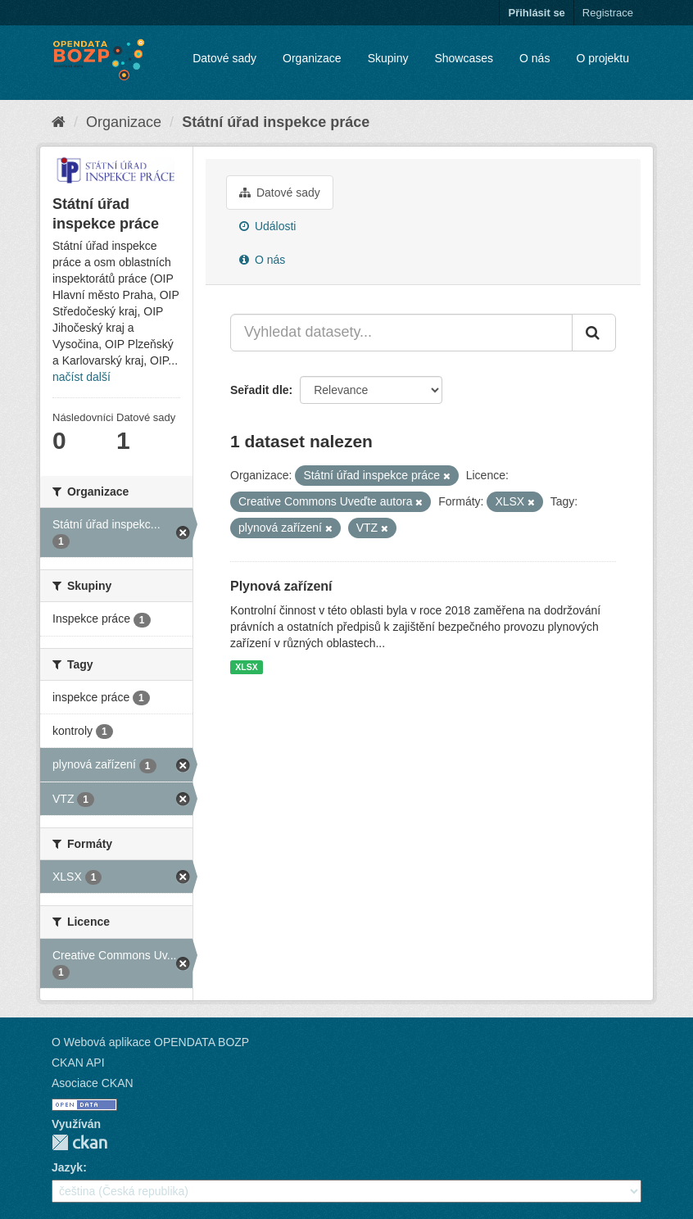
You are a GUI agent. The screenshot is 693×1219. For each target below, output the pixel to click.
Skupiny (388, 58)
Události (267, 226)
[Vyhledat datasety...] (401, 332)
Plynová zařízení (281, 586)
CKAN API (78, 1062)
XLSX (246, 667)
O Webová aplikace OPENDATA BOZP (150, 1042)
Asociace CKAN (93, 1083)
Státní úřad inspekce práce (275, 122)
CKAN (79, 1142)
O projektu (602, 58)
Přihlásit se (536, 13)
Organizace (312, 58)
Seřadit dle (259, 390)
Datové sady (224, 58)
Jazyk (67, 1167)
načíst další (81, 376)
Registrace (607, 13)
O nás (534, 58)
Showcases (463, 58)
